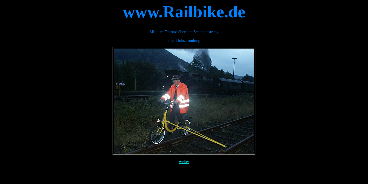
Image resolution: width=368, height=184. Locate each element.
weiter (184, 161)
